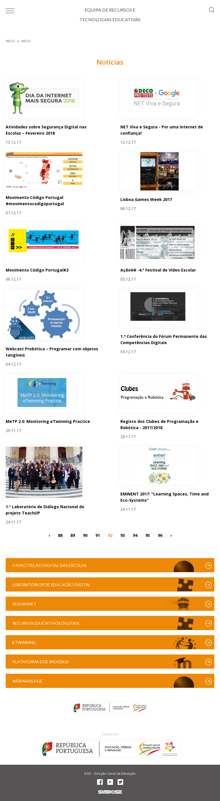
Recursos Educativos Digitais (45, 623)
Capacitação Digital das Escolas (49, 565)
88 (60, 535)
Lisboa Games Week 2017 (146, 199)
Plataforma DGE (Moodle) (40, 661)
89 (72, 535)
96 (160, 535)
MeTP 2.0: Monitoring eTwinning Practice (48, 421)
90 (85, 535)
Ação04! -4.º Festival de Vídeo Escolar (158, 270)
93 (122, 535)
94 (135, 535)
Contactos (110, 734)
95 (147, 535)
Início (10, 41)
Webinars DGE (27, 681)
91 (97, 535)
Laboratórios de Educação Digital (51, 584)
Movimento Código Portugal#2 (37, 270)
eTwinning (24, 642)
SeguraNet (24, 603)
